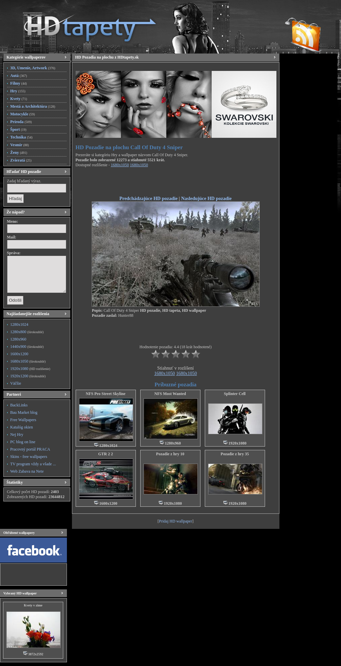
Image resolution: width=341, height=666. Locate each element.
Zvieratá (21, 160)
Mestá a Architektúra (32, 106)
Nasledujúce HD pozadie (206, 198)
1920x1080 (30, 368)
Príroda (21, 121)
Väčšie (15, 383)
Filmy (18, 83)
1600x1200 (19, 354)
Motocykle (22, 114)
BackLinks (19, 405)
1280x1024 (19, 324)
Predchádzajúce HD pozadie (148, 198)
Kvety (18, 98)
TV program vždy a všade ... (33, 464)
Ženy (18, 152)
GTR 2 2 (105, 454)
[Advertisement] (175, 183)
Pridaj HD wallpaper (175, 521)
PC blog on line (22, 442)
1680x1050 (28, 361)
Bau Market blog (23, 412)
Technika (21, 137)
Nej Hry (16, 434)
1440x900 (27, 346)
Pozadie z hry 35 (235, 454)
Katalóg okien (21, 427)
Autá (18, 75)
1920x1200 (28, 376)
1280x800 (27, 331)
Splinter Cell (235, 393)
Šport (18, 129)
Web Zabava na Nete (27, 471)
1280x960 (18, 339)
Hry (17, 91)
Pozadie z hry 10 (170, 454)
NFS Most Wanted (170, 393)
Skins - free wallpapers (28, 456)
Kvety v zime (33, 605)
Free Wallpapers (23, 419)
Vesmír (19, 144)
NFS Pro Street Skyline (105, 393)
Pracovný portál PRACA (30, 449)
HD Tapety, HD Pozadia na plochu (83, 25)
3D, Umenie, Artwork (33, 68)
